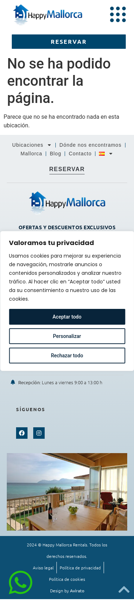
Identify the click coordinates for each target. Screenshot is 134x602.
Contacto (80, 153)
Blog (55, 153)
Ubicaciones (32, 145)
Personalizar (67, 336)
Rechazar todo (67, 355)
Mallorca (32, 153)
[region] (67, 301)
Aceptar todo (67, 317)
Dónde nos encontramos (90, 145)
